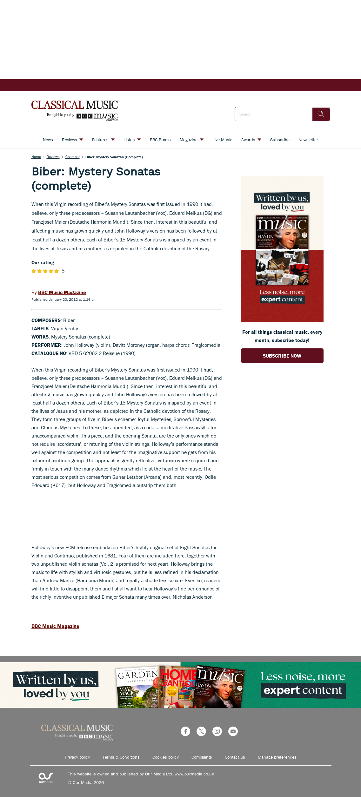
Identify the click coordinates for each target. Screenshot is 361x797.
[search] (321, 114)
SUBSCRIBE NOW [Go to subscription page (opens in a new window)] (282, 355)
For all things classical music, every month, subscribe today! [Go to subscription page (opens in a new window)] (282, 336)
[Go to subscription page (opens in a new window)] (282, 320)
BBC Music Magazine (55, 626)
